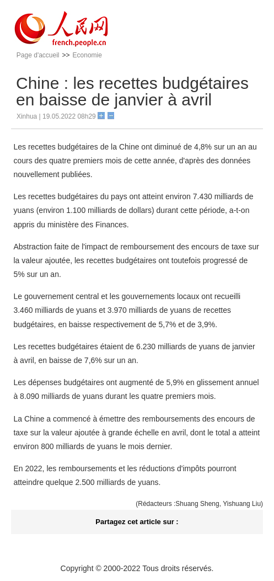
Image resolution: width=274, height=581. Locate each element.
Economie (87, 55)
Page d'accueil (38, 55)
